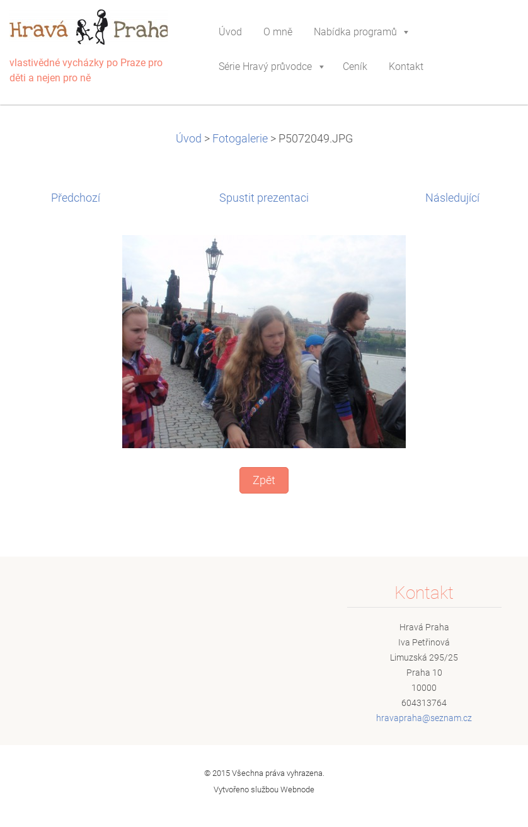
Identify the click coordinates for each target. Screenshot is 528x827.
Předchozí (75, 198)
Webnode (297, 789)
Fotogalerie (240, 138)
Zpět (264, 480)
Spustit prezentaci (264, 198)
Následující (452, 198)
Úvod (189, 138)
